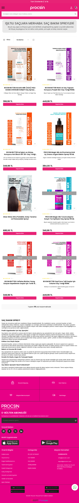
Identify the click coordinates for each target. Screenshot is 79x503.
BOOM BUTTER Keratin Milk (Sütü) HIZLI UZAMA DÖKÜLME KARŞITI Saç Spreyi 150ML (19, 89)
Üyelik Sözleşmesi (7, 468)
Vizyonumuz (5, 458)
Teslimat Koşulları (7, 465)
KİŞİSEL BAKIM (32, 468)
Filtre (6, 40)
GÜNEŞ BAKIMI (32, 465)
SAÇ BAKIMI (31, 461)
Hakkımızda (5, 454)
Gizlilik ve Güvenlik (7, 479)
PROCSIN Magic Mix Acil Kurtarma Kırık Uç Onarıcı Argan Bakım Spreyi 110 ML (59, 153)
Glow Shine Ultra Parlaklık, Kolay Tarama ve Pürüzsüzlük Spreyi (19, 218)
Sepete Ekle (20, 104)
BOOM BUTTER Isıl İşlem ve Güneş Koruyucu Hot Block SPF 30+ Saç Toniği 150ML (19, 153)
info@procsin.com (62, 458)
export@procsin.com (62, 461)
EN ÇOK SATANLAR (33, 454)
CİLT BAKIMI (31, 458)
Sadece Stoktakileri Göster (44, 40)
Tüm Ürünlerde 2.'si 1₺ (39, 1)
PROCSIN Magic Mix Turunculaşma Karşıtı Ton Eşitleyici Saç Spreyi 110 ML (59, 218)
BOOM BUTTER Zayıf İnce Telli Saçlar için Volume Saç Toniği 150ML (59, 282)
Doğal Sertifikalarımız (8, 461)
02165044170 (60, 454)
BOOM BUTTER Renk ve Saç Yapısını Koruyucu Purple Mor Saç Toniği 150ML (59, 89)
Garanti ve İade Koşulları (9, 475)
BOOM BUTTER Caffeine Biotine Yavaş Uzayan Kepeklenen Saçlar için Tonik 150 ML (19, 282)
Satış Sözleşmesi (7, 472)
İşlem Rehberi (6, 482)
